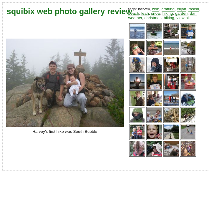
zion (155, 9)
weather (135, 18)
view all (183, 18)
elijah (181, 9)
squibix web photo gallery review (69, 11)
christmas (153, 18)
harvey (144, 9)
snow (155, 13)
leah (145, 13)
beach (133, 13)
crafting (168, 9)
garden (181, 13)
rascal (193, 9)
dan (193, 13)
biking (169, 18)
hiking (167, 13)
